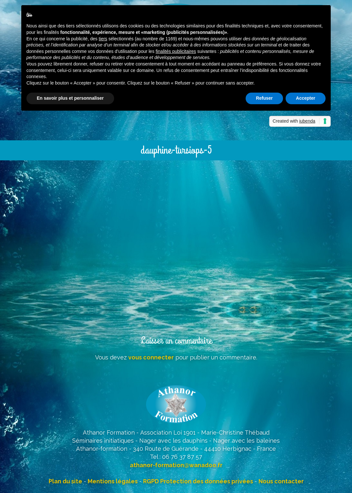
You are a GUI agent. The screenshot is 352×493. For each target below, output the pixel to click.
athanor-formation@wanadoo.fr (176, 465)
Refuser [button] (264, 98)
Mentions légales (113, 481)
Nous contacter (281, 481)
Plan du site (65, 481)
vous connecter (151, 357)
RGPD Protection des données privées (198, 481)
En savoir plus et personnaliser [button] (70, 98)
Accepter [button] (305, 98)
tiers (103, 38)
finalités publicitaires (176, 51)
